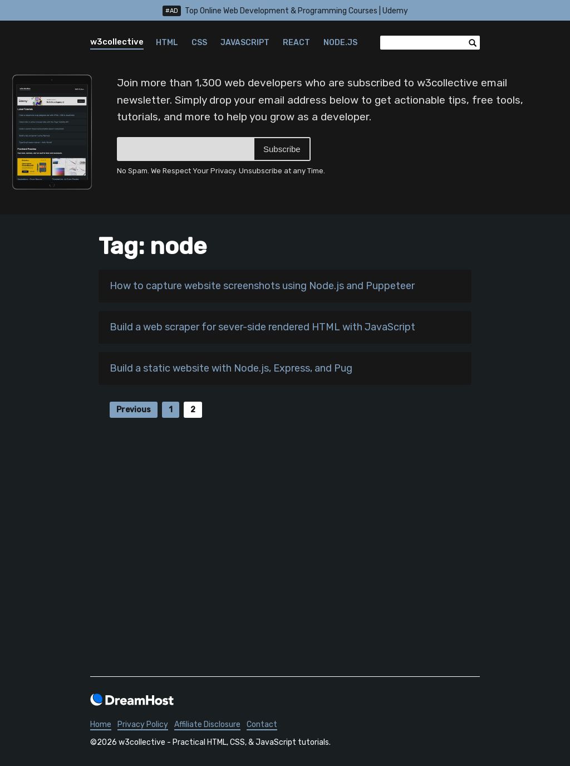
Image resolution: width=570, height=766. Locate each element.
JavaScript (244, 42)
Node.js (340, 42)
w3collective (117, 42)
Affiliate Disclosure (207, 724)
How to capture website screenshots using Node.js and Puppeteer (262, 286)
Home (100, 724)
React (296, 42)
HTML (167, 42)
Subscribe (282, 149)
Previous (133, 409)
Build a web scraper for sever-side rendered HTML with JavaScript (262, 327)
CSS (199, 42)
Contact (262, 724)
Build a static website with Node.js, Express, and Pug (231, 368)
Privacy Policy (142, 724)
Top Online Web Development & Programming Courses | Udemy (285, 11)
